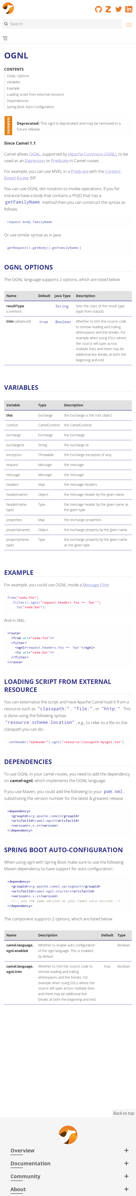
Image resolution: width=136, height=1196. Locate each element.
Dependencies (18, 100)
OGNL (34, 154)
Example (13, 88)
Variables (13, 82)
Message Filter (96, 585)
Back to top (123, 1113)
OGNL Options (18, 76)
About (18, 1189)
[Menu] (128, 24)
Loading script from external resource (35, 94)
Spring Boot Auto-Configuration (30, 106)
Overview (22, 1150)
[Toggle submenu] (5, 38)
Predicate (60, 160)
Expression (35, 160)
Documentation (30, 1163)
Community (25, 1176)
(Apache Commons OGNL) (92, 154)
